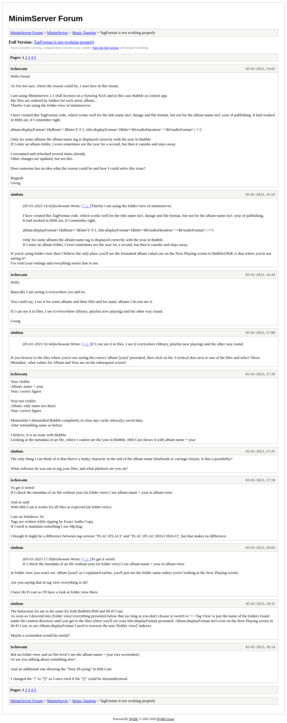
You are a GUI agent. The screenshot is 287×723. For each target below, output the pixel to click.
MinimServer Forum (46, 18)
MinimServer (57, 32)
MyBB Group (165, 719)
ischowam (19, 68)
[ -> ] (86, 206)
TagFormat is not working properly (64, 42)
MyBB (133, 719)
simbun (17, 194)
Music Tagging (84, 32)
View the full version (105, 47)
